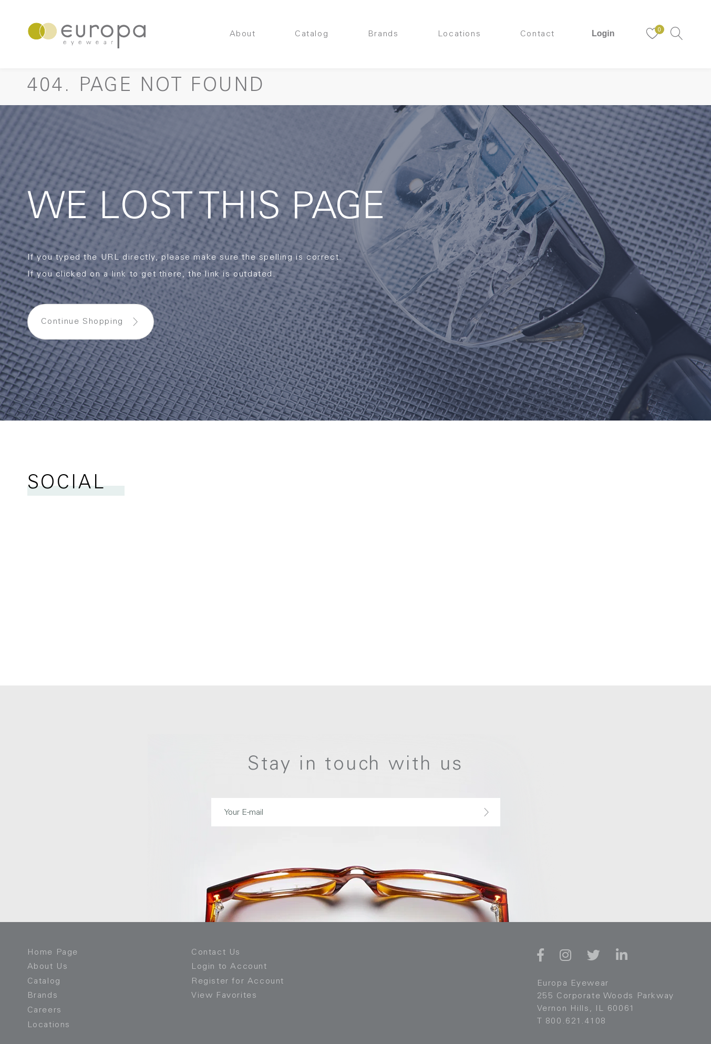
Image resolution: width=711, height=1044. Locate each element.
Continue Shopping (82, 322)
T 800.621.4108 (571, 1021)
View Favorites (224, 995)
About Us (47, 967)
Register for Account (237, 981)
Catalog (311, 34)
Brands (383, 34)
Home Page (52, 952)
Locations (459, 34)
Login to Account (229, 967)
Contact (537, 34)
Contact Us (216, 952)
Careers (44, 1010)
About (243, 34)
